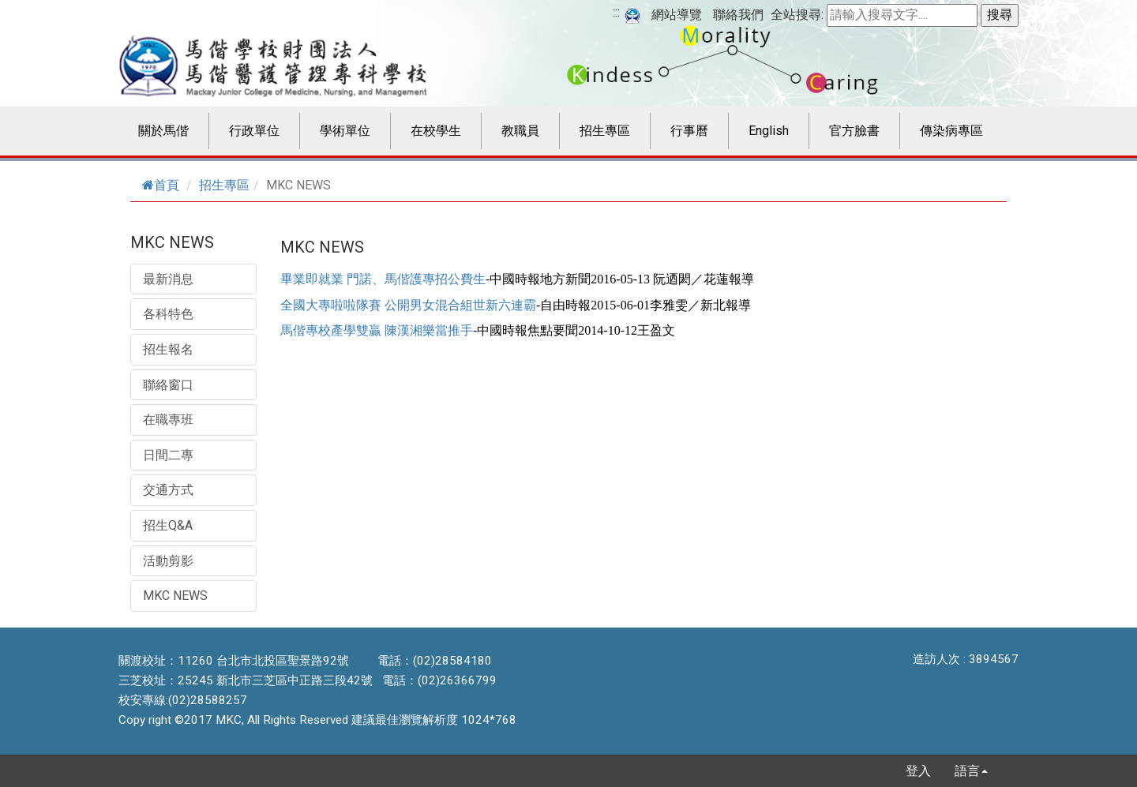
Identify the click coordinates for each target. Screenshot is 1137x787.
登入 (918, 770)
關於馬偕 (163, 130)
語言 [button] (971, 770)
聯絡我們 (738, 14)
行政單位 (254, 130)
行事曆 (689, 130)
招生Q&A (168, 525)
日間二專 (168, 455)
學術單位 (345, 130)
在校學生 (436, 130)
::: (616, 12)
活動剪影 (168, 560)
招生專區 (605, 130)
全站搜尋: (797, 14)
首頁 (160, 185)
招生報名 (168, 349)
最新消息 (168, 279)
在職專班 (168, 419)
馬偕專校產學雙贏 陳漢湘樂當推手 (376, 330)
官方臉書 (854, 130)
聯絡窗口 (168, 384)
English (769, 130)
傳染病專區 (951, 130)
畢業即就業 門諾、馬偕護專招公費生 (383, 279)
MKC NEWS (175, 595)
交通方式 (168, 489)
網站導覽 (676, 14)
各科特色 (168, 313)
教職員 (520, 130)
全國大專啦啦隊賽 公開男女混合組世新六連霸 (408, 305)
